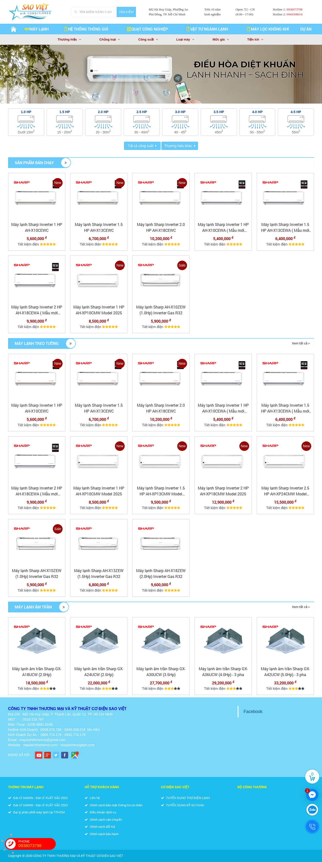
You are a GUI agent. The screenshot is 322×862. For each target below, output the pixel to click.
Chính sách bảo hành (102, 834)
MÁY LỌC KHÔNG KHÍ (267, 29)
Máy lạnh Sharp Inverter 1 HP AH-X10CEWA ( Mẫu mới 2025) (223, 227)
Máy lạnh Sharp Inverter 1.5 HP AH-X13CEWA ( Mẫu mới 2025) (285, 227)
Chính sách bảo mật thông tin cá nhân (113, 805)
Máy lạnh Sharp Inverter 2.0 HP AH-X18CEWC (161, 227)
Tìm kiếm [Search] (126, 12)
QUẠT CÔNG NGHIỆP (147, 29)
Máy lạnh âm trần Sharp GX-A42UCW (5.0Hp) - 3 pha (285, 671)
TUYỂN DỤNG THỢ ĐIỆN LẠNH (185, 798)
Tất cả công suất (140, 146)
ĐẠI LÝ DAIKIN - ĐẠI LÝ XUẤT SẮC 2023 (38, 805)
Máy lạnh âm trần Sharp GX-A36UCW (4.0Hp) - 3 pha (223, 671)
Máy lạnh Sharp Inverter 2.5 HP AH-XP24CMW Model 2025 (285, 491)
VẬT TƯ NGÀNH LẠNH (206, 29)
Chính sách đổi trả (100, 826)
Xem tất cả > (301, 343)
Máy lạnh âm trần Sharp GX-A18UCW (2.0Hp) (36, 671)
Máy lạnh (36, 29)
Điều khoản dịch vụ (100, 812)
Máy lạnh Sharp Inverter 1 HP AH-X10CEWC (36, 227)
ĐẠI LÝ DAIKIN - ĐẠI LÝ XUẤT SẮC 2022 (38, 798)
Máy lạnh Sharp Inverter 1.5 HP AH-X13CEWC (99, 227)
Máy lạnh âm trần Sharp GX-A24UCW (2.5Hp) (98, 671)
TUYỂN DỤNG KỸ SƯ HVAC (182, 805)
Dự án (305, 29)
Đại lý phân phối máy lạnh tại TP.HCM (36, 812)
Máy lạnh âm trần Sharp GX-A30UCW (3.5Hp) (160, 671)
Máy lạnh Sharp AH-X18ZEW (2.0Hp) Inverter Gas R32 (161, 573)
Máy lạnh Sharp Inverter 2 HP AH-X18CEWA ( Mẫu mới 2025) (36, 310)
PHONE (37, 844)
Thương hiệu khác (178, 146)
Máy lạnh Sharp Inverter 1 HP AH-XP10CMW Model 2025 (98, 309)
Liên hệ (92, 798)
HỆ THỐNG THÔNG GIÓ (85, 29)
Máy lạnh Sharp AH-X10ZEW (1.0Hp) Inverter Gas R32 (161, 309)
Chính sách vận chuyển (103, 819)
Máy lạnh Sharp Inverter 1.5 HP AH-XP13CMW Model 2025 (161, 491)
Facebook (253, 711)
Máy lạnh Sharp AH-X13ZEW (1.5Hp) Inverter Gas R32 (98, 573)
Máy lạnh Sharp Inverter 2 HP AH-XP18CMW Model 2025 (223, 490)
